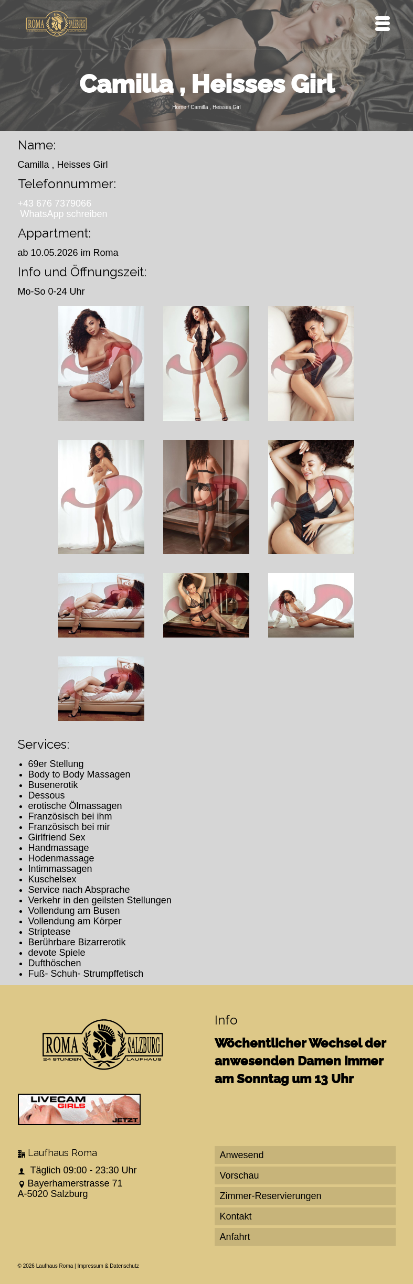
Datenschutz (124, 1266)
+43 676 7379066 (55, 203)
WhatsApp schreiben (64, 214)
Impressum (90, 1266)
